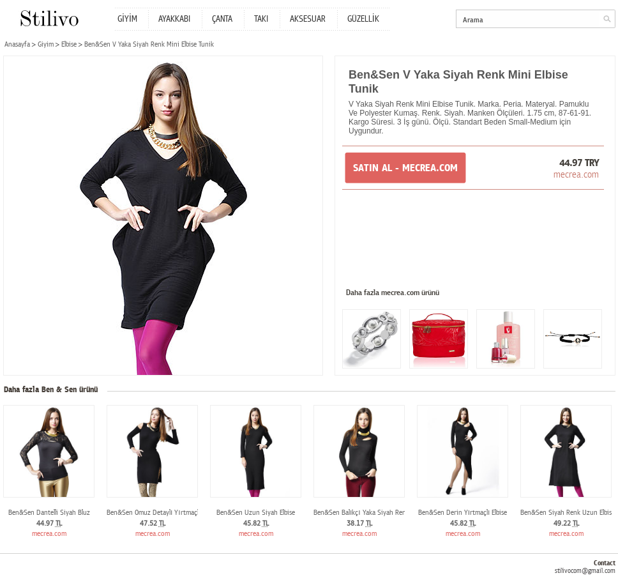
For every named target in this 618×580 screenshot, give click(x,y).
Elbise (69, 44)
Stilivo (49, 18)
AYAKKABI (174, 19)
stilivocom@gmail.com (585, 571)
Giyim (46, 44)
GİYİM (127, 19)
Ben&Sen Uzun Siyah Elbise (255, 512)
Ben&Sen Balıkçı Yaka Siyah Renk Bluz (368, 512)
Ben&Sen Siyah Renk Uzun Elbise (567, 512)
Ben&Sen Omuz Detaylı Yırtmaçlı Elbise (162, 512)
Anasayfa (17, 44)
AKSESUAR (308, 19)
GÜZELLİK (363, 19)
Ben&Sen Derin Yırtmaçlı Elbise (463, 512)
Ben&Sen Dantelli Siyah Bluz (49, 512)
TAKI (261, 19)
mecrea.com (576, 174)
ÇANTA (222, 19)
